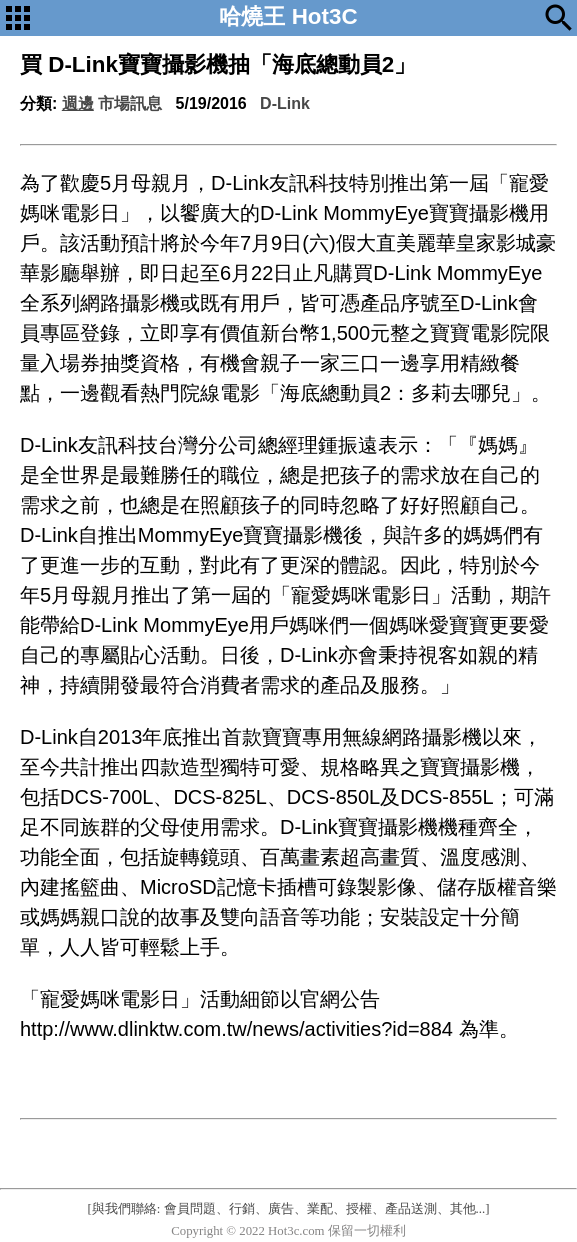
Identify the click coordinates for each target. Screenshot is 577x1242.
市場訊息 (130, 103)
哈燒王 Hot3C (288, 16)
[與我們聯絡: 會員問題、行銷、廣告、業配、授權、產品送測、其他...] (289, 1209)
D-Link (285, 103)
